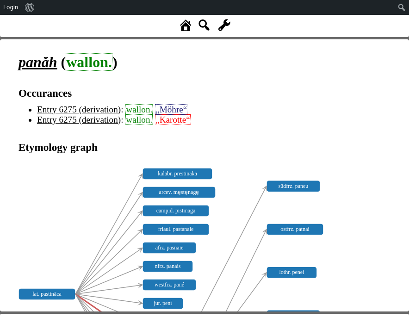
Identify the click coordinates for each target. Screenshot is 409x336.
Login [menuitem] (10, 7)
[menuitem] (30, 7)
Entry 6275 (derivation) (79, 109)
